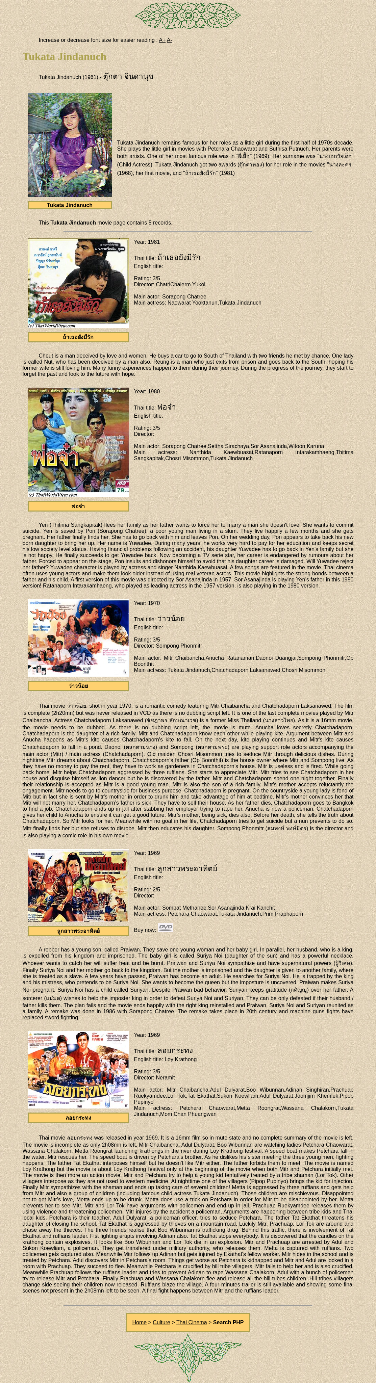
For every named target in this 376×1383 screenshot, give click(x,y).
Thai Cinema (191, 1322)
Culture (161, 1322)
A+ (162, 40)
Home (139, 1322)
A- (169, 40)
